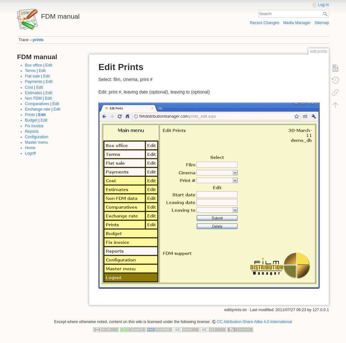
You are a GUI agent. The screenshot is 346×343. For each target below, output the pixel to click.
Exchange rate (37, 109)
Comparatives (37, 104)
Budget (31, 120)
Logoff (30, 153)
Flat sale (32, 76)
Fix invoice (34, 126)
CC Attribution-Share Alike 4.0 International (254, 322)
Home (30, 148)
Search (326, 14)
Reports (32, 131)
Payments (33, 81)
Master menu (36, 142)
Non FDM (33, 98)
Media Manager (297, 23)
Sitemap (321, 23)
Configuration (37, 137)
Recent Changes (264, 23)
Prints (30, 115)
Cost (29, 87)
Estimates (33, 93)
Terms (30, 70)
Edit (48, 65)
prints (38, 40)
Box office (33, 65)
